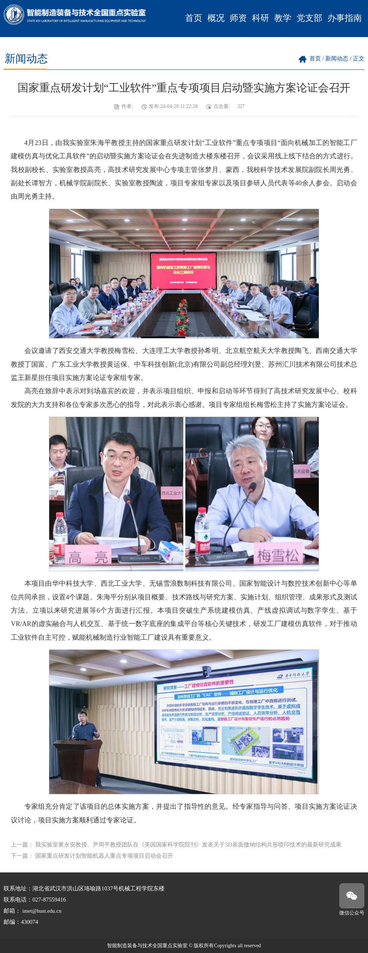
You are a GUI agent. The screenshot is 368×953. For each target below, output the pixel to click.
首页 (193, 18)
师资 (238, 18)
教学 (282, 18)
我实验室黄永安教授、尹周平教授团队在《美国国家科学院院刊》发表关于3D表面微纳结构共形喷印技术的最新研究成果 (188, 844)
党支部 (309, 18)
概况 (216, 18)
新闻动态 (336, 58)
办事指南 (344, 18)
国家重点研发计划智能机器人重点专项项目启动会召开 (104, 856)
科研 (260, 18)
